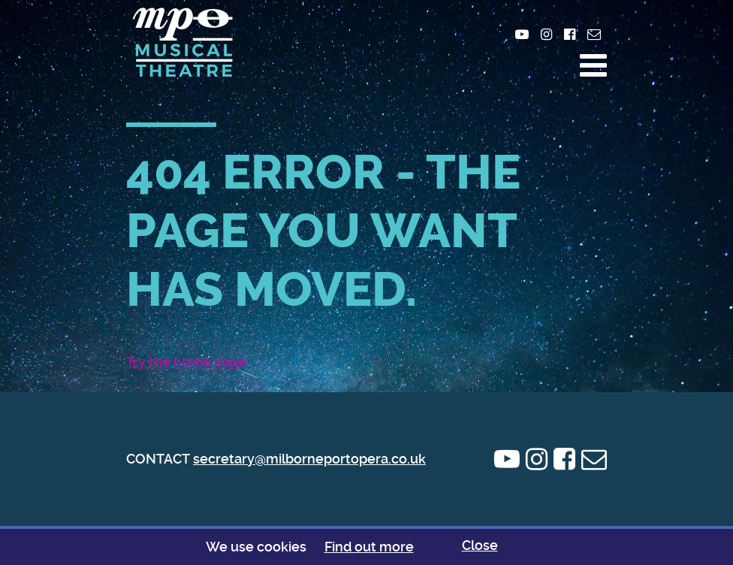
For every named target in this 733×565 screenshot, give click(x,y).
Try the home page (186, 362)
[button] (593, 65)
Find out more (369, 546)
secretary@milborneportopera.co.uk (309, 459)
